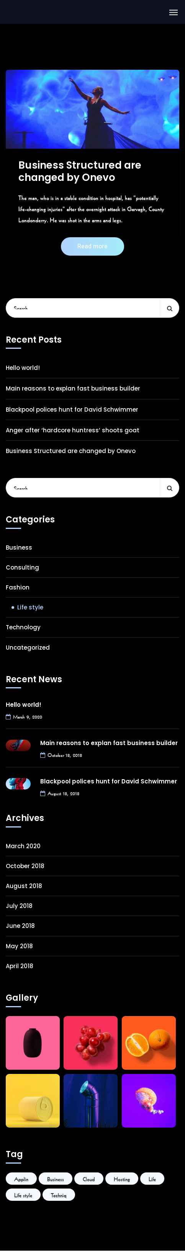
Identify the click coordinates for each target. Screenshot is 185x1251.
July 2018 (19, 906)
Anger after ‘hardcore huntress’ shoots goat (72, 430)
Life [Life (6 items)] (152, 1178)
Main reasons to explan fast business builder (73, 388)
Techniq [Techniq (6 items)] (59, 1194)
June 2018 (20, 926)
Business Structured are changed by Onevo (79, 171)
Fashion (17, 587)
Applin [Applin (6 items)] (21, 1178)
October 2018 (25, 866)
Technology (23, 627)
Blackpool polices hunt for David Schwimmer (72, 410)
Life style (30, 607)
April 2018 (19, 966)
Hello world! (23, 368)
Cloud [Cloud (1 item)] (89, 1178)
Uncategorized (28, 648)
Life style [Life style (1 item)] (23, 1194)
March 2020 (23, 846)
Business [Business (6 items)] (55, 1178)
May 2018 (19, 946)
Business (19, 547)
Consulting (22, 567)
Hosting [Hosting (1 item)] (122, 1178)
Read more (92, 246)
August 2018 (24, 886)
